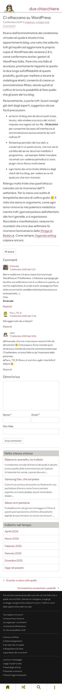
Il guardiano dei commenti (15, 652)
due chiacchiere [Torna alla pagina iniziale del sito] (44, 8)
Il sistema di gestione (12, 641)
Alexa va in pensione (17, 502)
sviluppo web (42, 22)
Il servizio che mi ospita (13, 645)
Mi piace (9, 251)
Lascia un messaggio (12, 659)
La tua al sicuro (13, 618)
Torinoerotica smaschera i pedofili (36, 588)
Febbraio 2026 (13, 546)
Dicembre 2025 (13, 560)
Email (36, 414)
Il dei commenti (12, 671)
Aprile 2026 (11, 531)
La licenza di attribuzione (14, 626)
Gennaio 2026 (13, 553)
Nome (7, 414)
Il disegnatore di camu (13, 648)
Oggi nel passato (14, 567)
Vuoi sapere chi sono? (13, 614)
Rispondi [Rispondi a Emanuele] (7, 306)
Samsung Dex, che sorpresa (22, 479)
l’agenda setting (45, 235)
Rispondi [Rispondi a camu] (7, 369)
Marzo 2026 (12, 538)
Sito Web (8, 426)
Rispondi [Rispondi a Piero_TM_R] (7, 326)
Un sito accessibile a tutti (14, 630)
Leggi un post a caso (12, 663)
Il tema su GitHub (11, 637)
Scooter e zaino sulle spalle (21, 580)
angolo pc (30, 22)
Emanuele (14, 266)
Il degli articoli (12, 667)
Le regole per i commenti (14, 622)
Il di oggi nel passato (14, 675)
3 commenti (9, 25)
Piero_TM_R (16, 313)
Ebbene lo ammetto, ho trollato (24, 459)
